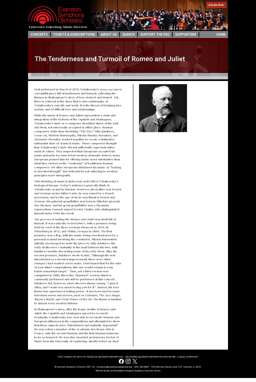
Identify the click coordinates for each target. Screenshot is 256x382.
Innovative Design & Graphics (128, 370)
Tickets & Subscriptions (74, 34)
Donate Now (216, 4)
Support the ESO (155, 34)
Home (221, 34)
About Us (109, 34)
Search (128, 34)
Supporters (185, 34)
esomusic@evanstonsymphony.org (114, 367)
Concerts (39, 34)
